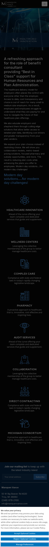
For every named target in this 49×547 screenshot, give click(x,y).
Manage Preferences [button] (25, 544)
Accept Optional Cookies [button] (24, 533)
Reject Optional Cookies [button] (25, 539)
